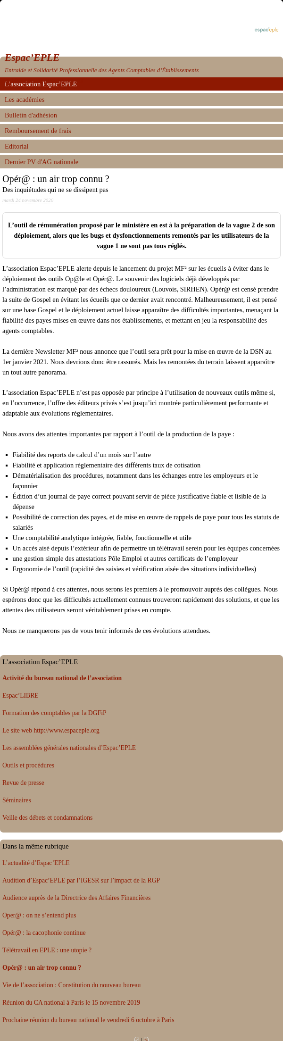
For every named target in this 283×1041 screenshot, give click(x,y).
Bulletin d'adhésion (31, 115)
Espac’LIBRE (20, 695)
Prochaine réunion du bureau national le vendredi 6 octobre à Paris (88, 1020)
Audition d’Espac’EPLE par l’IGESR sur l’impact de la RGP (81, 880)
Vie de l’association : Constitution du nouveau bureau (71, 985)
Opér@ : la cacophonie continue (44, 932)
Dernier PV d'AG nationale (41, 162)
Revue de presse (23, 782)
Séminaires (16, 800)
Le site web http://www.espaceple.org (51, 730)
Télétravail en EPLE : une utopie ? (47, 950)
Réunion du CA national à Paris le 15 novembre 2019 (71, 1002)
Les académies (24, 99)
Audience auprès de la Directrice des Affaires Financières (76, 897)
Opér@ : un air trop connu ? (41, 967)
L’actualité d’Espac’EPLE (36, 862)
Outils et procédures (28, 765)
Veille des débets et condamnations (47, 817)
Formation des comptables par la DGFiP (54, 712)
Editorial (16, 146)
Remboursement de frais (38, 130)
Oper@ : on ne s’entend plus (39, 915)
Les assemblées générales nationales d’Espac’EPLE (69, 747)
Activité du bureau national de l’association (62, 678)
